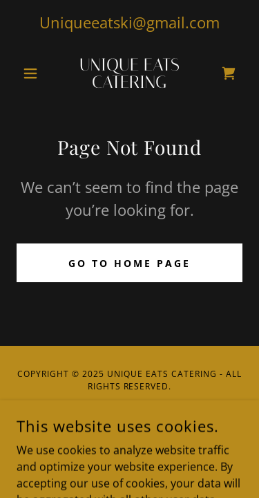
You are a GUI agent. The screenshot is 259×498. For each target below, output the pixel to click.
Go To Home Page (129, 263)
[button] (33, 73)
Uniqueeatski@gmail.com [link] (129, 22)
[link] (129, 73)
